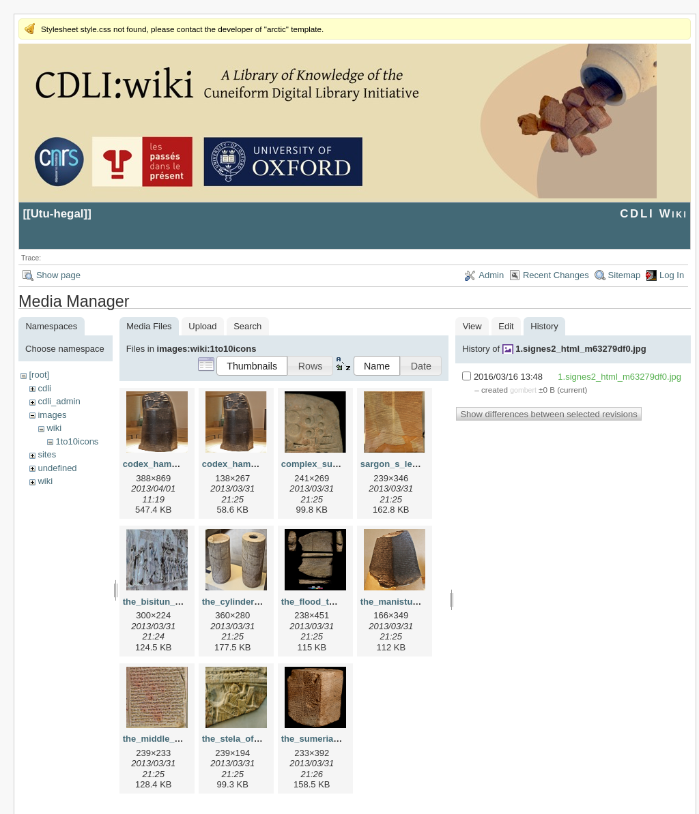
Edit (505, 326)
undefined (57, 468)
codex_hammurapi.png (250, 464)
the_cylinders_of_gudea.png (262, 602)
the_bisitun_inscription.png (181, 602)
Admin (491, 275)
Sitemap (624, 275)
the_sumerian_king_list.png (340, 739)
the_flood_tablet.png (325, 602)
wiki (53, 428)
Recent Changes (556, 275)
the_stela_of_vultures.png (257, 739)
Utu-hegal (57, 213)
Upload (202, 326)
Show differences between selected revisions (548, 414)
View (472, 326)
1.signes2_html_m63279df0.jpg (580, 349)
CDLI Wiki (653, 213)
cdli (44, 388)
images (52, 415)
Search (247, 326)
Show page (58, 275)
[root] (39, 375)
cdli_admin (59, 401)
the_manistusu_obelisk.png (418, 602)
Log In (671, 275)
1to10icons (76, 441)
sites (47, 454)
